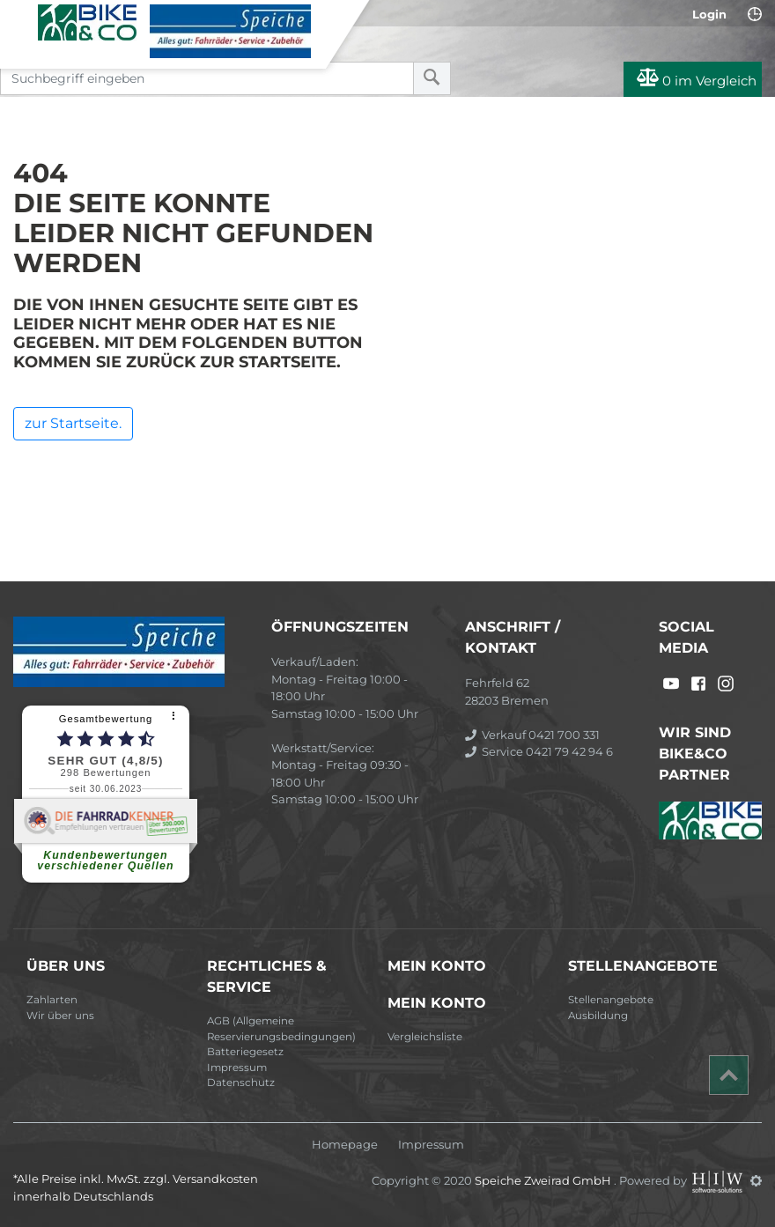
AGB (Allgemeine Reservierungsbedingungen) (281, 1029)
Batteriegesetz (245, 1052)
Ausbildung (598, 1015)
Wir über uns (60, 1015)
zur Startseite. (73, 423)
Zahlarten (52, 1000)
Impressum (237, 1067)
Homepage (345, 1144)
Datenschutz (241, 1082)
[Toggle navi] (20, 18)
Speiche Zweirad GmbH (544, 1180)
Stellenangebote (610, 1000)
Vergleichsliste (425, 1037)
